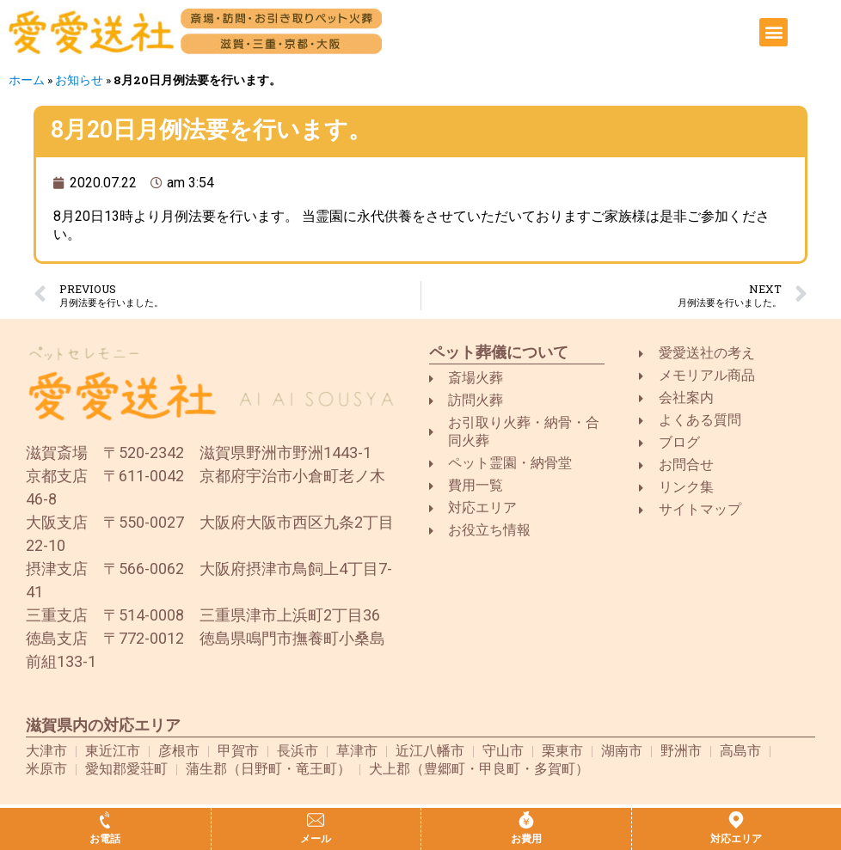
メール (315, 839)
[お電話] (105, 820)
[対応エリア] (736, 820)
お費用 (526, 839)
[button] (773, 32)
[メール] (315, 820)
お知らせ (79, 80)
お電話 (104, 839)
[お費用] (526, 820)
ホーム (27, 80)
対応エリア (736, 839)
